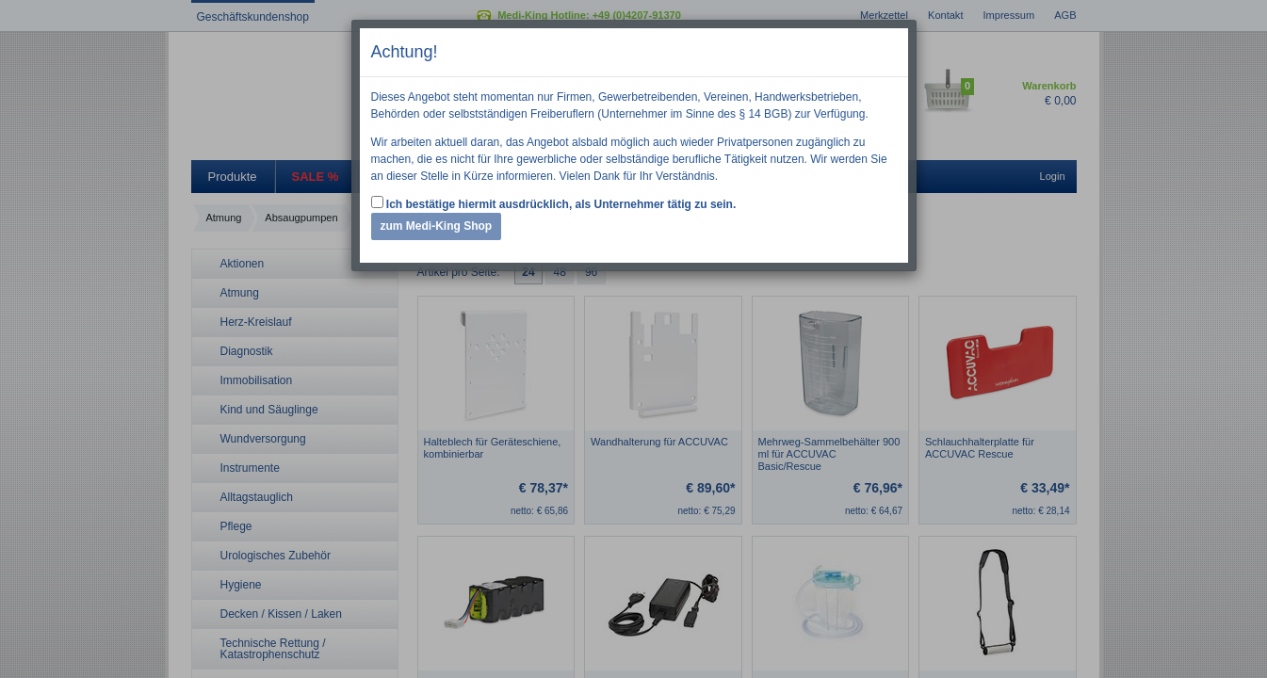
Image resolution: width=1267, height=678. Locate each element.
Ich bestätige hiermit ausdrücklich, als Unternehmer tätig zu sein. (554, 203)
